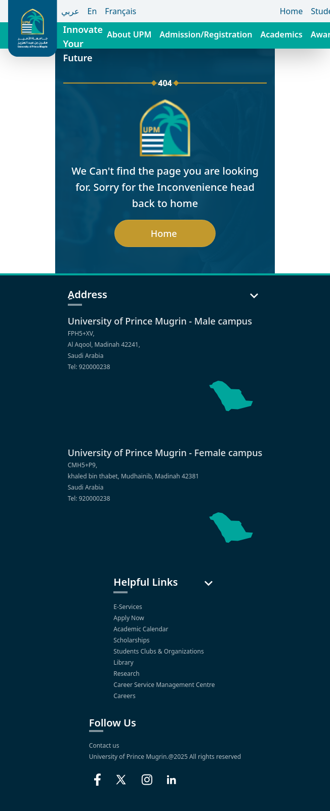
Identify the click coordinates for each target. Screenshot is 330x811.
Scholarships (132, 640)
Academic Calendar (141, 629)
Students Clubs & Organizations (159, 651)
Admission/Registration (205, 34)
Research (127, 673)
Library (124, 662)
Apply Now (129, 618)
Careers (125, 696)
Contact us (104, 745)
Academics (281, 34)
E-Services (128, 606)
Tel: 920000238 (89, 366)
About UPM (129, 34)
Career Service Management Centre (164, 684)
